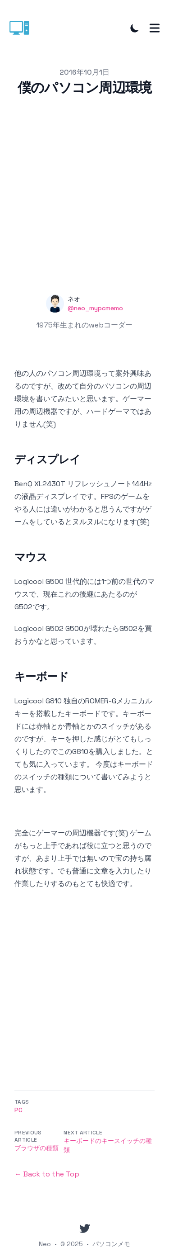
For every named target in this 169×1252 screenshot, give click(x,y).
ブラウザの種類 (36, 1148)
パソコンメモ (111, 1244)
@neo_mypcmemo (95, 308)
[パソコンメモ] (22, 28)
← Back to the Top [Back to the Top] (46, 1174)
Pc (18, 1110)
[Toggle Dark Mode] (134, 28)
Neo (45, 1244)
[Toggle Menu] (154, 28)
